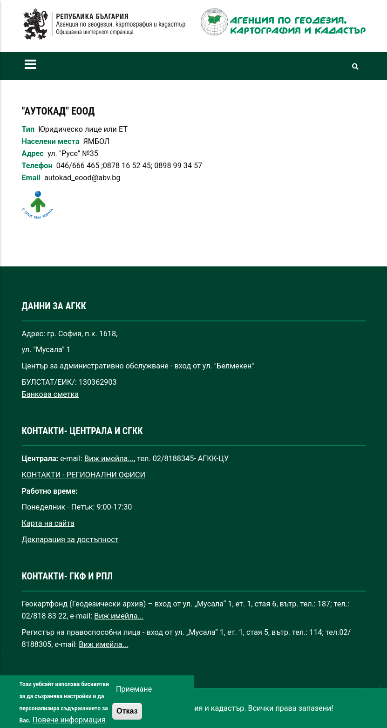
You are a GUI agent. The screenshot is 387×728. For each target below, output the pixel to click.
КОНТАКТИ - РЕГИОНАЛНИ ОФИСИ (84, 474)
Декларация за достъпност (70, 539)
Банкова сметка (50, 394)
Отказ (127, 717)
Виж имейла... (109, 458)
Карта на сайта (48, 523)
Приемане (134, 695)
